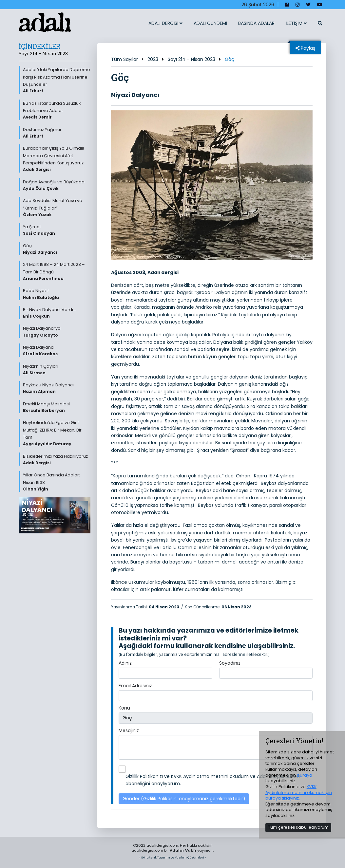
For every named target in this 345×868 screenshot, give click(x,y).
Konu (124, 708)
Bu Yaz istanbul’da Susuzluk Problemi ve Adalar (56, 110)
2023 (152, 59)
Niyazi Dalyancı (135, 95)
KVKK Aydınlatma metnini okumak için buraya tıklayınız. (298, 792)
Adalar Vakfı (183, 850)
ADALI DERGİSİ (165, 23)
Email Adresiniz (135, 685)
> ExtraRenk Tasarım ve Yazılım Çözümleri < (172, 857)
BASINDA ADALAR (256, 23)
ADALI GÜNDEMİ (210, 23)
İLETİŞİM (296, 23)
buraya (304, 775)
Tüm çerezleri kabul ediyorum (298, 827)
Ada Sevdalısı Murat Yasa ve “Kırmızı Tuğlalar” (56, 207)
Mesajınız (129, 730)
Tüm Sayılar (124, 59)
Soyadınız (229, 663)
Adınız (125, 663)
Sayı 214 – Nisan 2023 (191, 59)
